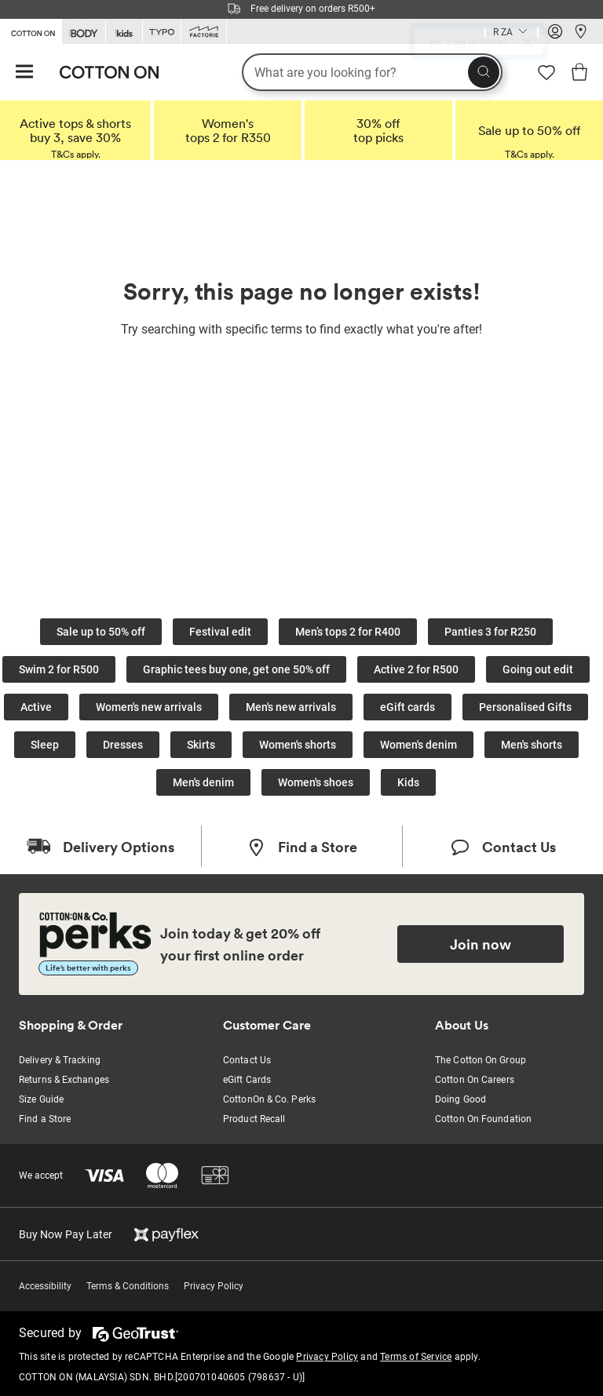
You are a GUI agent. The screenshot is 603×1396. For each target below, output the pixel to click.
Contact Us (247, 1060)
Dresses (123, 744)
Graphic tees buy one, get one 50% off (236, 669)
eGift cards (407, 707)
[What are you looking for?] (372, 72)
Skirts (201, 744)
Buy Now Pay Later (65, 1234)
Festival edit (220, 631)
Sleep (45, 744)
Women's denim (418, 744)
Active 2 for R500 (416, 669)
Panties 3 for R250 (490, 631)
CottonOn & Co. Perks (269, 1099)
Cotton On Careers (474, 1079)
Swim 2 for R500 (59, 669)
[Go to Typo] (162, 32)
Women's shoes (315, 782)
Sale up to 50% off (101, 631)
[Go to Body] (83, 32)
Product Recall (254, 1119)
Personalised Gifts (525, 707)
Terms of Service (415, 1356)
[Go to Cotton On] (30, 30)
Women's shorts (297, 744)
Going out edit (537, 669)
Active (36, 707)
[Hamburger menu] (24, 72)
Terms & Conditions (127, 1286)
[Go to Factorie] (203, 32)
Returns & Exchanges (64, 1079)
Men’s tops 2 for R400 (347, 631)
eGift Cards (247, 1079)
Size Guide (41, 1099)
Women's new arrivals (149, 707)
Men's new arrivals (291, 707)
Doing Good (460, 1099)
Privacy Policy (213, 1286)
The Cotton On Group (480, 1060)
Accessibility (45, 1286)
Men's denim (203, 782)
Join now (480, 944)
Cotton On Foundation (483, 1119)
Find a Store (45, 1119)
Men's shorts (531, 744)
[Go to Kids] (124, 32)
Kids (408, 782)
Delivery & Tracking (59, 1060)
